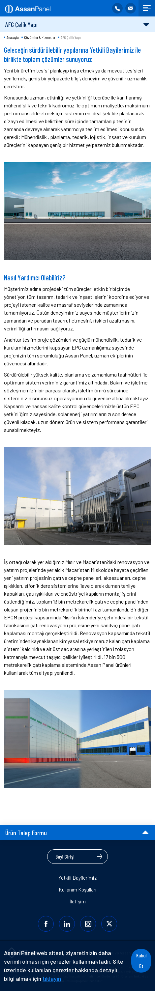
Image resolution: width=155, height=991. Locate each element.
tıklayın (52, 978)
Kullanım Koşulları (77, 889)
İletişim (78, 901)
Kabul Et (141, 960)
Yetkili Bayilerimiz (77, 878)
